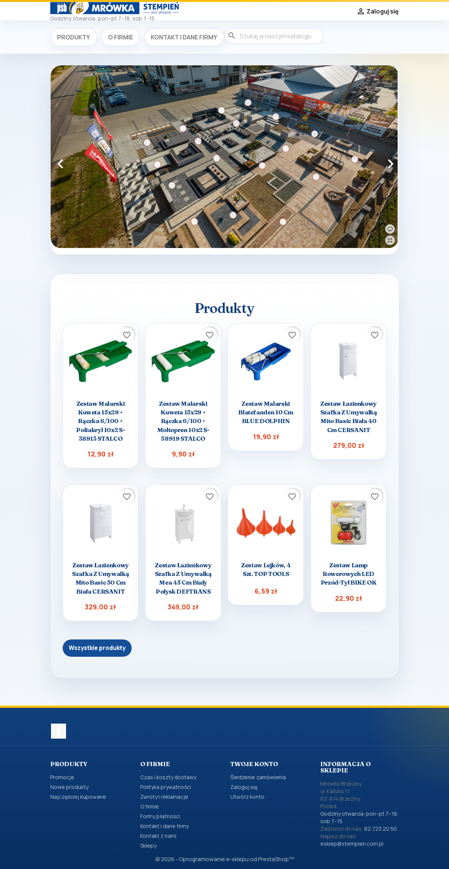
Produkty (73, 37)
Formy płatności (160, 816)
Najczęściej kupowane (78, 796)
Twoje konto (254, 764)
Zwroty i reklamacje (164, 796)
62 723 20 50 (380, 828)
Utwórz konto (247, 796)
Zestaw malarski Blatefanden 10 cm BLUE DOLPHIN (265, 412)
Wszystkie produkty (97, 648)
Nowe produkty (69, 786)
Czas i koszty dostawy (168, 777)
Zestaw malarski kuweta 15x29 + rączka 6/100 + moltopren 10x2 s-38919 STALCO (183, 421)
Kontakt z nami (158, 835)
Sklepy (148, 845)
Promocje (62, 777)
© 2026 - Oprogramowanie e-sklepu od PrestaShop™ (224, 859)
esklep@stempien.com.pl (351, 843)
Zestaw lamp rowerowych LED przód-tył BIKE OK (349, 573)
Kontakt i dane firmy (184, 37)
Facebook (58, 731)
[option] (225, 156)
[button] (77, 159)
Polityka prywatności (165, 786)
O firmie (120, 37)
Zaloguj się (243, 786)
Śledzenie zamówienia (258, 777)
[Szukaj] (273, 36)
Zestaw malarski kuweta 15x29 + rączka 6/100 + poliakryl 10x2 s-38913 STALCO (100, 421)
